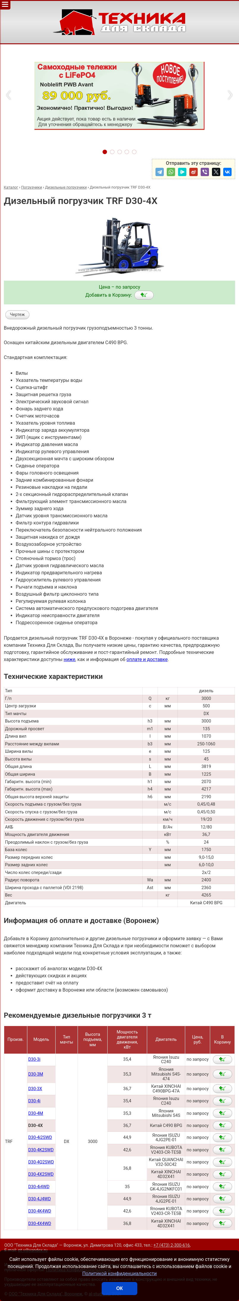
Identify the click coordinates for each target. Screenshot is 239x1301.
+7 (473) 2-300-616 (171, 1245)
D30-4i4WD (38, 1186)
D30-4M (35, 1113)
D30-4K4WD (39, 1211)
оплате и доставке (147, 659)
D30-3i (34, 1059)
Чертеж (17, 314)
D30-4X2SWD (41, 1174)
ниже (69, 659)
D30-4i (34, 1101)
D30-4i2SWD (40, 1137)
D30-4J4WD (39, 1199)
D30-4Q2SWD (41, 1162)
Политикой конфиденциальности (119, 1273)
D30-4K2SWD (41, 1150)
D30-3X (35, 1088)
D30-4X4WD (39, 1223)
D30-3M (35, 1074)
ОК (119, 1288)
